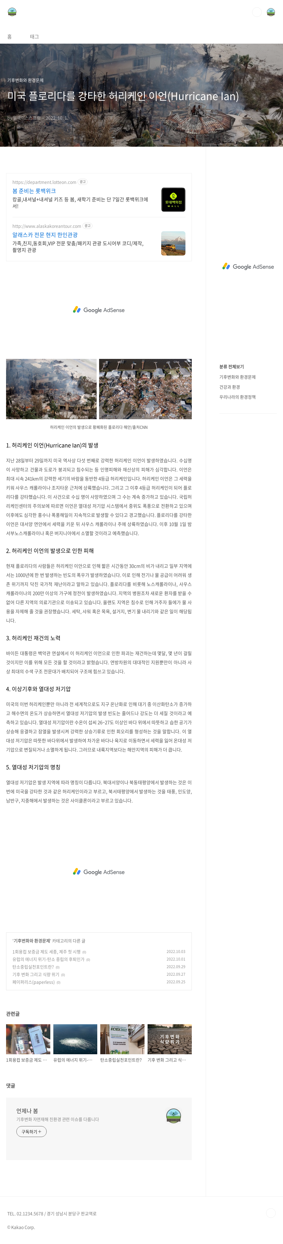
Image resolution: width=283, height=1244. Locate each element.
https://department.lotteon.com (44, 182)
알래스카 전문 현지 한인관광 (45, 235)
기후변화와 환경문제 (32, 941)
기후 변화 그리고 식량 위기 (35, 974)
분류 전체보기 (231, 366)
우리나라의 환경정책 (237, 397)
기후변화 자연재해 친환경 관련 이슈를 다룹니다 (57, 1119)
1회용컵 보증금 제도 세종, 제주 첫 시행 (46, 951)
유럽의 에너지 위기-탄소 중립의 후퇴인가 (48, 959)
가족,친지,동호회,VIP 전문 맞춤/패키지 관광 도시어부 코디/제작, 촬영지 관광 (77, 246)
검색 (256, 12)
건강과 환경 (229, 387)
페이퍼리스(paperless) (33, 982)
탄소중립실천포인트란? (33, 967)
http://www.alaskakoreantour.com (46, 226)
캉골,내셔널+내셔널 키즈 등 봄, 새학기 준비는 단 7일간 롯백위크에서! (80, 202)
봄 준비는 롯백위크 (34, 191)
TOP (271, 1213)
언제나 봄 (27, 1111)
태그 (34, 36)
